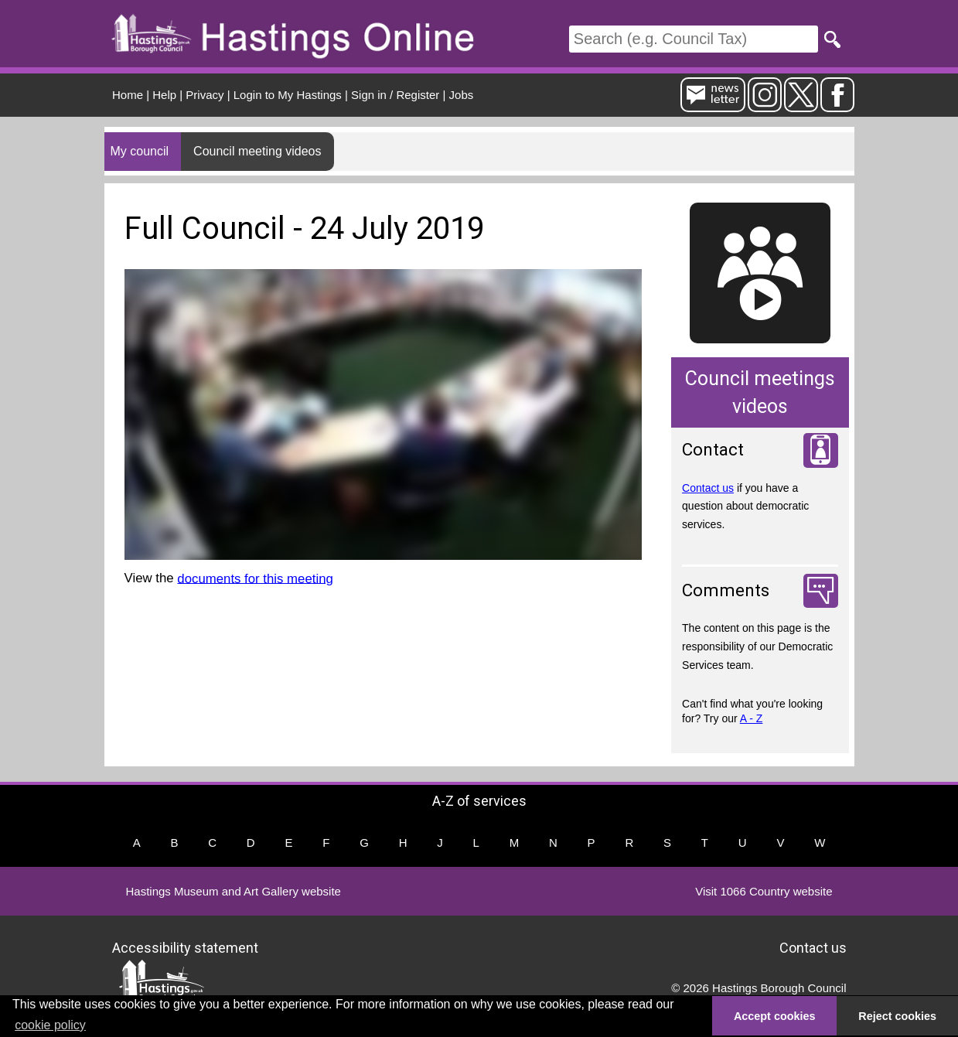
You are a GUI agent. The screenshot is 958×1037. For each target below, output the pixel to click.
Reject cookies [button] (897, 1016)
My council (140, 151)
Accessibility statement (185, 948)
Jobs (461, 94)
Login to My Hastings (288, 94)
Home (127, 94)
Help (164, 94)
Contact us (708, 488)
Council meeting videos (257, 151)
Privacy (204, 94)
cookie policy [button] (50, 1025)
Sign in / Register (395, 94)
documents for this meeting (254, 578)
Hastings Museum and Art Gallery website (233, 891)
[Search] (693, 39)
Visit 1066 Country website (763, 891)
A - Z (751, 718)
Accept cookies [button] (775, 1016)
